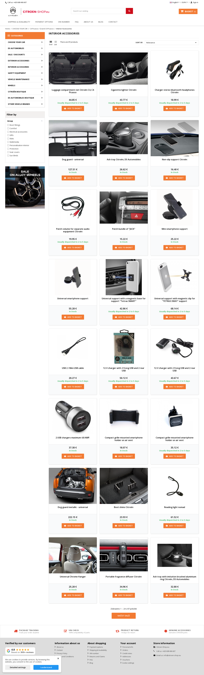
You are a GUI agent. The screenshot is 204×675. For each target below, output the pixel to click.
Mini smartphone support (175, 228)
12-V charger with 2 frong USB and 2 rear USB (123, 369)
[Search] (102, 11)
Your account (128, 643)
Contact (113, 22)
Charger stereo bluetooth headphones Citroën (175, 91)
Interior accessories (18, 67)
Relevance (171, 42)
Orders (125, 650)
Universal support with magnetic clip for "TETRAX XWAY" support (174, 300)
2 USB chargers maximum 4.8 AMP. (73, 437)
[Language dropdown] (175, 2)
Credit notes (127, 653)
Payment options (44, 22)
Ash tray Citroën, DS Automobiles (124, 159)
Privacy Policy (61, 653)
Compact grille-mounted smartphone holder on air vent (124, 439)
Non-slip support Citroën (174, 159)
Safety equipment (17, 73)
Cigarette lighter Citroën (123, 89)
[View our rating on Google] (20, 651)
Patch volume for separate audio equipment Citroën (73, 230)
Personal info (127, 647)
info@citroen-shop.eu (172, 655)
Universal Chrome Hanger (73, 576)
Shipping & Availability (19, 22)
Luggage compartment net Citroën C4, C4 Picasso (73, 91)
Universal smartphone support (72, 298)
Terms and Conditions (65, 656)
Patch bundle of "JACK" (123, 228)
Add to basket (73, 108)
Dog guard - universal (73, 159)
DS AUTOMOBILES (16, 48)
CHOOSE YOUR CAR (16, 42)
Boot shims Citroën (123, 507)
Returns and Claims (97, 656)
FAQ (76, 22)
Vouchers (126, 660)
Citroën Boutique (17, 91)
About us (88, 22)
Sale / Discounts (16, 54)
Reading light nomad (174, 507)
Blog (100, 22)
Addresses (126, 656)
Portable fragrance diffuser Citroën (124, 576)
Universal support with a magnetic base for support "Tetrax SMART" (124, 300)
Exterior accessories (18, 60)
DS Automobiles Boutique (21, 98)
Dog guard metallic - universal (73, 507)
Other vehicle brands (19, 104)
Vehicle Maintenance (18, 79)
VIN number (64, 22)
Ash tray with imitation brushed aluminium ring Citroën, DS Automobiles (174, 578)
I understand (46, 667)
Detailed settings (18, 667)
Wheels (11, 85)
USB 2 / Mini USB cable (73, 368)
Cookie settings (128, 663)
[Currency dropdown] (185, 2)
